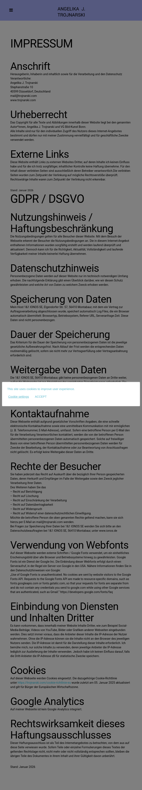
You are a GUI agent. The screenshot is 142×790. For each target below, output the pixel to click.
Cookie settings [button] (18, 396)
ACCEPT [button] (41, 396)
